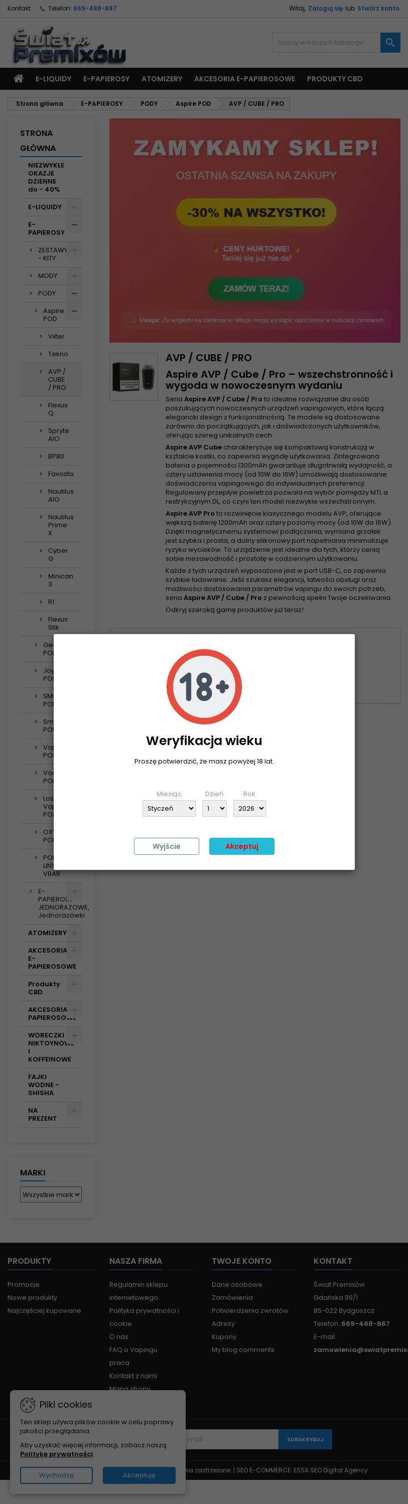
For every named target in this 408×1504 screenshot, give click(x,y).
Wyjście (167, 846)
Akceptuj (241, 846)
